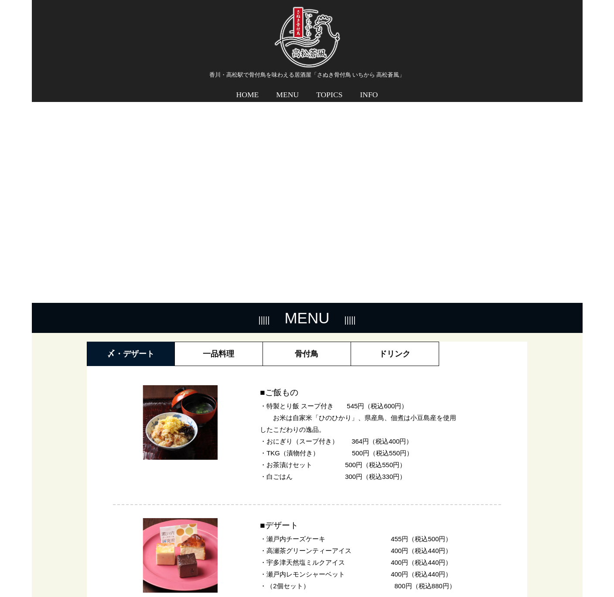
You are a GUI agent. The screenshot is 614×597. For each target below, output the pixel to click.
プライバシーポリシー (492, 569)
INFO (369, 88)
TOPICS (329, 88)
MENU (287, 88)
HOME (247, 88)
